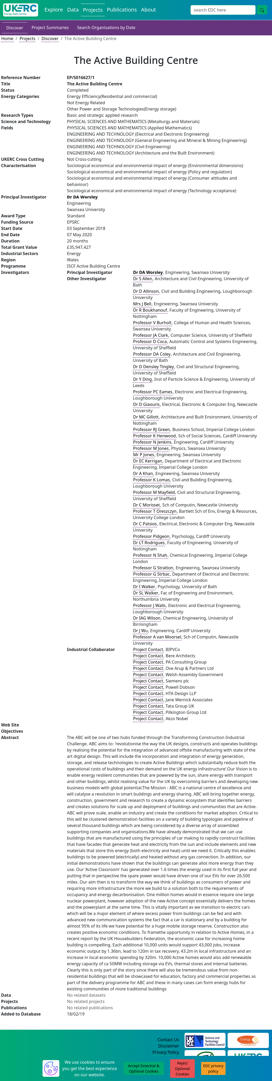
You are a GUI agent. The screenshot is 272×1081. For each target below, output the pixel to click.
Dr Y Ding (142, 379)
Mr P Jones (143, 454)
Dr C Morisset (146, 505)
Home (7, 38)
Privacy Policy (166, 1052)
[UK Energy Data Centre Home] (20, 10)
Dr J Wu (140, 630)
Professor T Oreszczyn (154, 511)
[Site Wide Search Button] (262, 9)
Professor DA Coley (151, 354)
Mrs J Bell (142, 304)
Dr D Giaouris (146, 404)
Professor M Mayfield (154, 492)
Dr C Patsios (145, 524)
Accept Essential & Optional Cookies (143, 1068)
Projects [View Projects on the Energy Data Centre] (93, 9)
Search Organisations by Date (106, 27)
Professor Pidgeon (151, 536)
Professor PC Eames (152, 392)
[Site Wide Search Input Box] (223, 10)
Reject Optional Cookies (182, 1069)
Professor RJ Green (151, 429)
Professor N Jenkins (152, 442)
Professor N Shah (150, 555)
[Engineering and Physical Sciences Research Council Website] (248, 1040)
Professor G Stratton (153, 568)
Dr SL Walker (145, 593)
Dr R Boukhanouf (150, 310)
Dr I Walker (144, 586)
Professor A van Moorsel (157, 637)
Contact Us (168, 1040)
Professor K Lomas (151, 480)
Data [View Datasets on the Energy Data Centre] (73, 9)
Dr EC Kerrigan (147, 461)
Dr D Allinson (146, 291)
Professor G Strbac (151, 574)
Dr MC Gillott (146, 417)
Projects (27, 38)
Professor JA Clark (150, 335)
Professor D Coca (150, 341)
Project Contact (148, 649)
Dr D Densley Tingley (153, 366)
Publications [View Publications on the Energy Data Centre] (122, 9)
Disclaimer (168, 1046)
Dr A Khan (143, 473)
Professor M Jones (151, 448)
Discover (14, 28)
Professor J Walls (149, 605)
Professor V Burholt (152, 323)
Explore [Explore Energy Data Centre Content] (53, 9)
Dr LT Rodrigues (149, 542)
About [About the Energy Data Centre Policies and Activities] (148, 9)
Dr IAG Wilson (146, 618)
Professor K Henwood (154, 436)
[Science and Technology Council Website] (205, 1040)
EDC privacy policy (213, 1068)
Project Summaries (50, 27)
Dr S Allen (142, 279)
